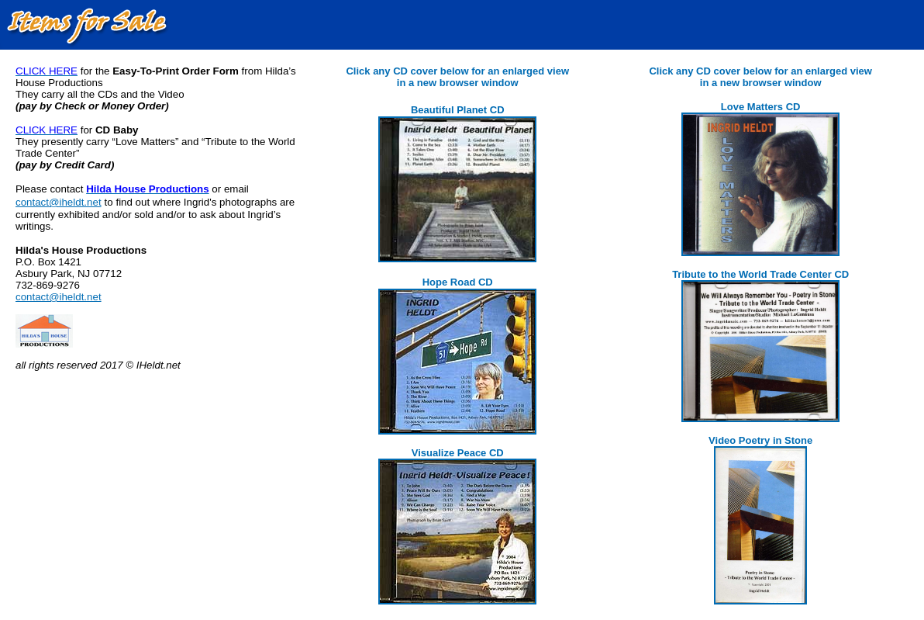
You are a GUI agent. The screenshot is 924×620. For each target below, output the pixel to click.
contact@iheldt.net (59, 202)
